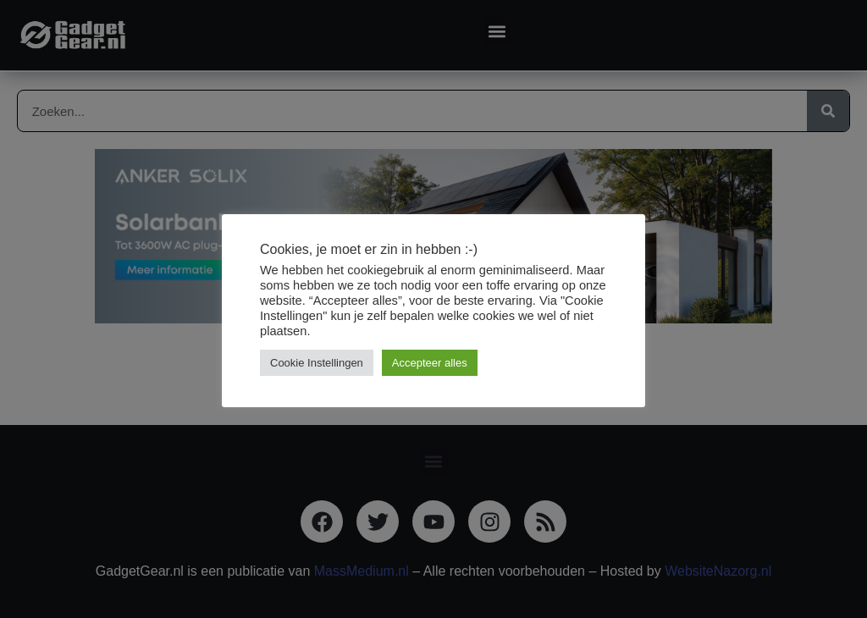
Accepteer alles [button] (429, 362)
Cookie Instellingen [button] (316, 362)
